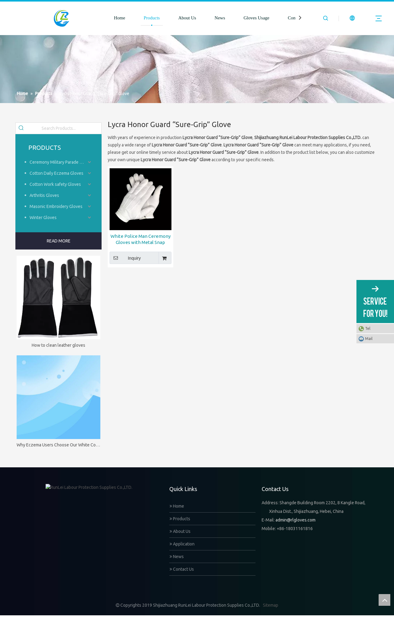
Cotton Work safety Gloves (55, 184)
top (384, 600)
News (220, 17)
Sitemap (270, 612)
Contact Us (182, 569)
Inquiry (125, 258)
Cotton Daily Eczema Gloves (56, 173)
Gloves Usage (256, 17)
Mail (368, 339)
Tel (367, 328)
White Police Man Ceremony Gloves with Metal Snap (141, 239)
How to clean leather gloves (58, 345)
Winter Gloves (43, 217)
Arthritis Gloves (44, 195)
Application (182, 543)
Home (119, 17)
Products (152, 17)
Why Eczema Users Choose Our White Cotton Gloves (58, 444)
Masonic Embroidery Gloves (56, 206)
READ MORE (58, 240)
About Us (187, 17)
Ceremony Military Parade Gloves (61, 162)
